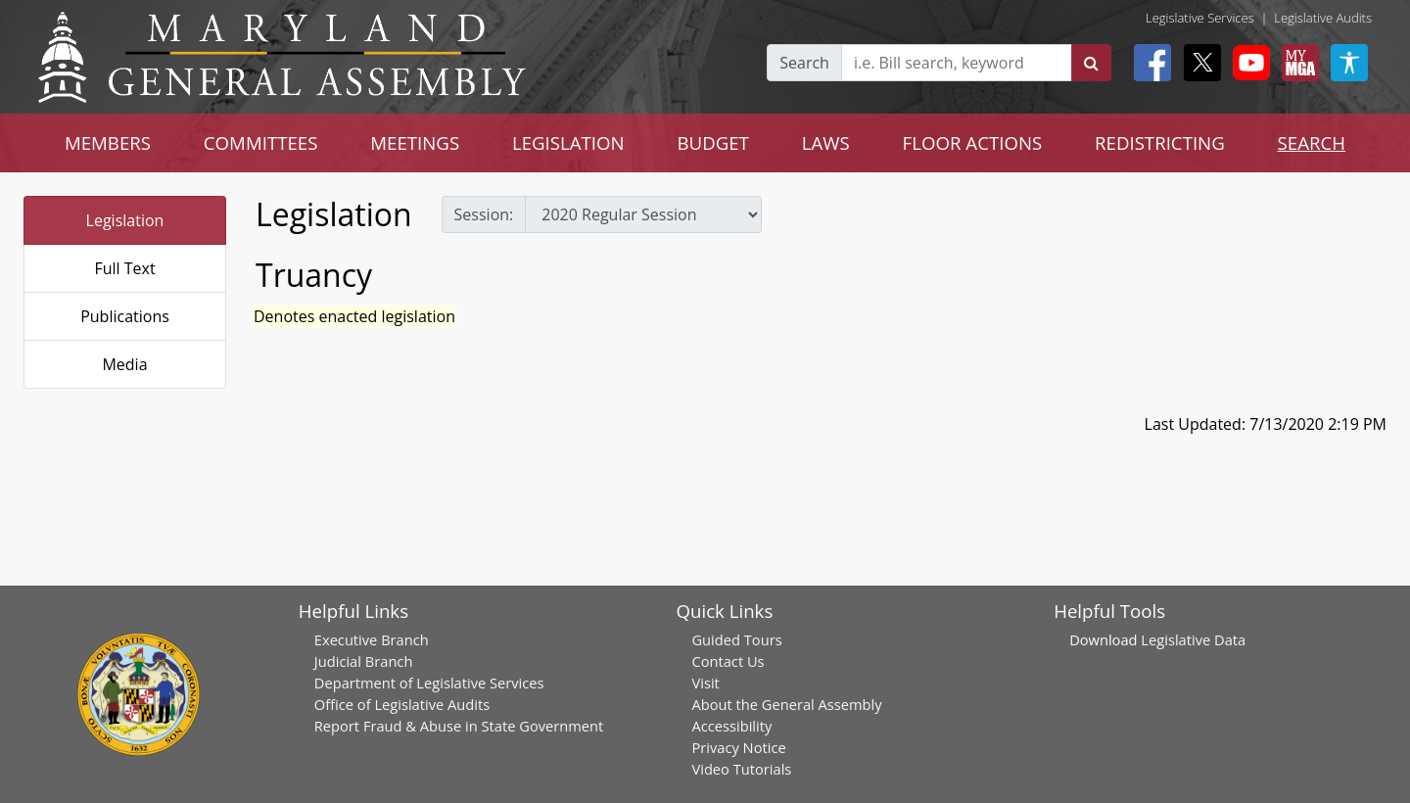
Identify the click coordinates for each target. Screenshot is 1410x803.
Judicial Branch (363, 661)
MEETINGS (414, 142)
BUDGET (713, 142)
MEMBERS (108, 142)
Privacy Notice (738, 747)
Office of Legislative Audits (402, 704)
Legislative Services (1200, 17)
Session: (484, 214)
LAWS (826, 142)
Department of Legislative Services (429, 682)
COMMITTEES (261, 142)
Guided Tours (736, 639)
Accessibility (731, 725)
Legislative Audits (1323, 17)
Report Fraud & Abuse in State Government (458, 725)
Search (804, 62)
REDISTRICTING (1160, 142)
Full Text (124, 268)
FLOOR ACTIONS (973, 142)
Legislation (125, 220)
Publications (124, 316)
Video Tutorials (741, 769)
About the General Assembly (786, 704)
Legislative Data (1193, 639)
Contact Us (727, 661)
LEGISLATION (568, 142)
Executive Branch (371, 639)
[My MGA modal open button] (1296, 62)
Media (124, 364)
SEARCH (1311, 142)
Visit (705, 682)
